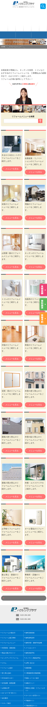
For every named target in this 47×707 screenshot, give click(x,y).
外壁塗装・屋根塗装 (8, 648)
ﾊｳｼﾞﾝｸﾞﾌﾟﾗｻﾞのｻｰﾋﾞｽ (9, 693)
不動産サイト (29, 700)
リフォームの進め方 (8, 633)
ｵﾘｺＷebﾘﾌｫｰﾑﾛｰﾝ (7, 678)
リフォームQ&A (7, 668)
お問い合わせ (29, 663)
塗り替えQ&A (6, 673)
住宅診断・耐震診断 (8, 683)
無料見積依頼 (29, 633)
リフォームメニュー (15, 46)
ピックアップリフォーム (10, 658)
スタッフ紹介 (6, 703)
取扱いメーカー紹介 (32, 678)
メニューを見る (12, 169)
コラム (4, 663)
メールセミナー (30, 648)
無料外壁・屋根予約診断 (33, 643)
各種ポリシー (29, 683)
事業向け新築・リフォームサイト (35, 689)
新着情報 (28, 668)
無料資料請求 (29, 638)
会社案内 (5, 698)
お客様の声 (5, 688)
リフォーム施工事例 (8, 638)
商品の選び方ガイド (8, 653)
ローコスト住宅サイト (32, 695)
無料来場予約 (29, 653)
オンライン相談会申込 (32, 658)
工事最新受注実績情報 (32, 673)
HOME (3, 46)
